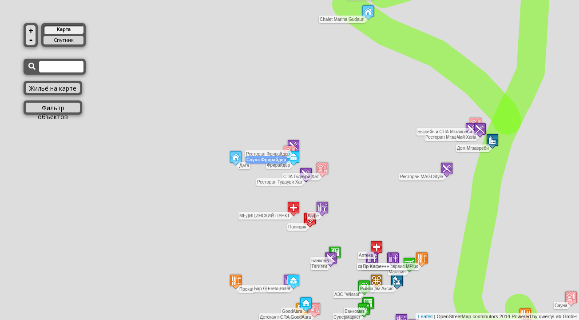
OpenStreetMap (454, 316)
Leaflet (425, 316)
